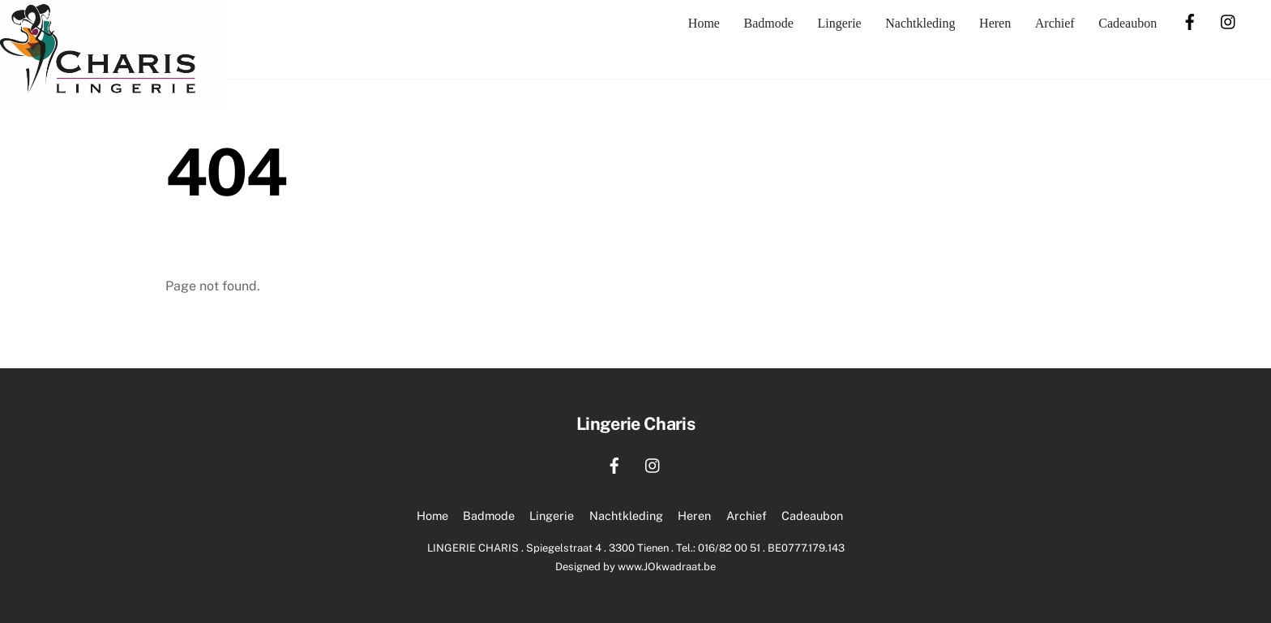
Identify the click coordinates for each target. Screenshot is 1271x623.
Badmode (769, 23)
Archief (1055, 23)
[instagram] (1229, 20)
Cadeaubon (1127, 23)
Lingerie (839, 23)
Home (704, 23)
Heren (995, 23)
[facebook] (1190, 20)
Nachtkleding (920, 23)
